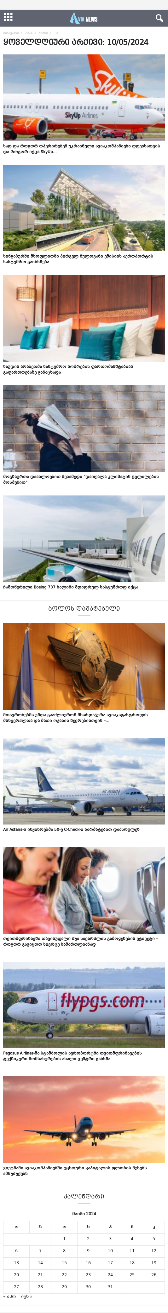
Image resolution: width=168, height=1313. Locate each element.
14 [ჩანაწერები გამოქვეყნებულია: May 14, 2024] (40, 1263)
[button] (158, 18)
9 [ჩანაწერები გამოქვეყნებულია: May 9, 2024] (88, 1251)
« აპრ (9, 1297)
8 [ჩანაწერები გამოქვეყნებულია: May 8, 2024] (64, 1251)
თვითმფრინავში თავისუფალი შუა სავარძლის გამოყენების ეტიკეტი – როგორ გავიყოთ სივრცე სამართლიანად (80, 942)
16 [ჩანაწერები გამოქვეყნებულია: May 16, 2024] (88, 1263)
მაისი (43, 33)
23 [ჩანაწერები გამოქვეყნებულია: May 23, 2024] (88, 1275)
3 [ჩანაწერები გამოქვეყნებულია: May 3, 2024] (110, 1239)
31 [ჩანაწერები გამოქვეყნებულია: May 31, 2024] (110, 1287)
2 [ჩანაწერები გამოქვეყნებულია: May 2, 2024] (88, 1239)
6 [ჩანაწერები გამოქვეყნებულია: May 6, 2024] (16, 1251)
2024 (28, 33)
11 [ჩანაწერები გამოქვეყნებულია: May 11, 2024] (132, 1251)
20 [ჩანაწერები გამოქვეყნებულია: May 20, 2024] (16, 1275)
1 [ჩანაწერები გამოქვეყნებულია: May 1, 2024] (64, 1239)
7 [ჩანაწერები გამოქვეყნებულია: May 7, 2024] (40, 1251)
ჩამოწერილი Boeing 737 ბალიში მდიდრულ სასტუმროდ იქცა (70, 587)
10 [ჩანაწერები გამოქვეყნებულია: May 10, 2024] (110, 1251)
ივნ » (26, 1297)
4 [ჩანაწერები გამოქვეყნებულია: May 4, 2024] (132, 1239)
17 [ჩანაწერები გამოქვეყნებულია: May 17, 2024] (110, 1263)
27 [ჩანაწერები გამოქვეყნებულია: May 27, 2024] (16, 1287)
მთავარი (11, 33)
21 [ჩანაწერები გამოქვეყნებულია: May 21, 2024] (40, 1275)
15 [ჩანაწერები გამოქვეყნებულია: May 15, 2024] (64, 1263)
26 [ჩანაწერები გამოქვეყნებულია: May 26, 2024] (153, 1275)
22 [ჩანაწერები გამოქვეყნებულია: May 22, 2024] (64, 1275)
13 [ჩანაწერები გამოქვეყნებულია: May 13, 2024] (16, 1263)
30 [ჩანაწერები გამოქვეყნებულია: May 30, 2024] (88, 1287)
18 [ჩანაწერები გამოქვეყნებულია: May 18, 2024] (132, 1263)
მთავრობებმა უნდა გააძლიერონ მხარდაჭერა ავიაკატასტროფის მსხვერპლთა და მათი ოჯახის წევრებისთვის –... (75, 718)
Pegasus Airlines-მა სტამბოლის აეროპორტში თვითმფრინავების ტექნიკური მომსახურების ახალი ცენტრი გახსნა (72, 1056)
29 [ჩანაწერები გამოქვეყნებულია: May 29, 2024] (64, 1287)
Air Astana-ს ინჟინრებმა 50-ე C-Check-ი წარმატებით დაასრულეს (71, 830)
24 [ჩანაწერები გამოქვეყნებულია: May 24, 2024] (110, 1275)
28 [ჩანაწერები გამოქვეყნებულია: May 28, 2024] (40, 1287)
